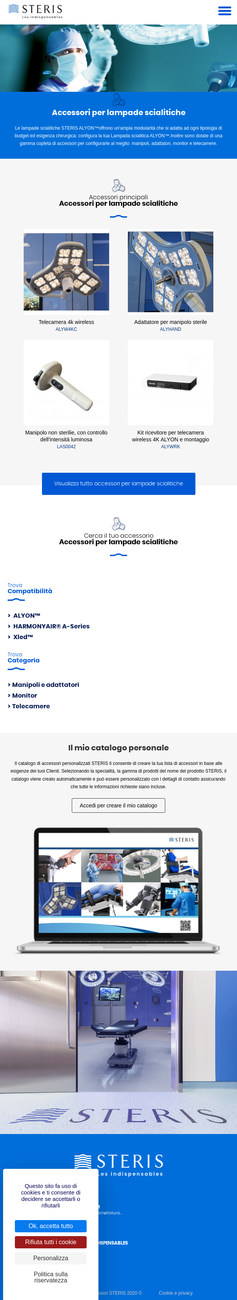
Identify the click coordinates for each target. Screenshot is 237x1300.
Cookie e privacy (176, 1293)
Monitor (24, 696)
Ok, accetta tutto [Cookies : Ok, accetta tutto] (51, 1226)
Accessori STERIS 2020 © (115, 1293)
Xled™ (22, 637)
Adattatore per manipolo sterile (170, 322)
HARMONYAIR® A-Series (51, 626)
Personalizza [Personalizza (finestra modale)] (50, 1258)
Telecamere (31, 706)
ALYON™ (26, 616)
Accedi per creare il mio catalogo (118, 805)
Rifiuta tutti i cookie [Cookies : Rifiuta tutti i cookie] (50, 1242)
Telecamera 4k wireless (66, 322)
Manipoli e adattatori (45, 685)
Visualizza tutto (118, 483)
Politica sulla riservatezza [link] (51, 1277)
